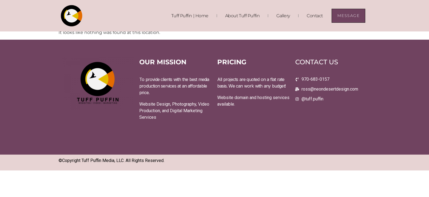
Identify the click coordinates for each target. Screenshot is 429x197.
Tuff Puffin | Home (189, 15)
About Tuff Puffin (242, 15)
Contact (315, 15)
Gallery (283, 15)
